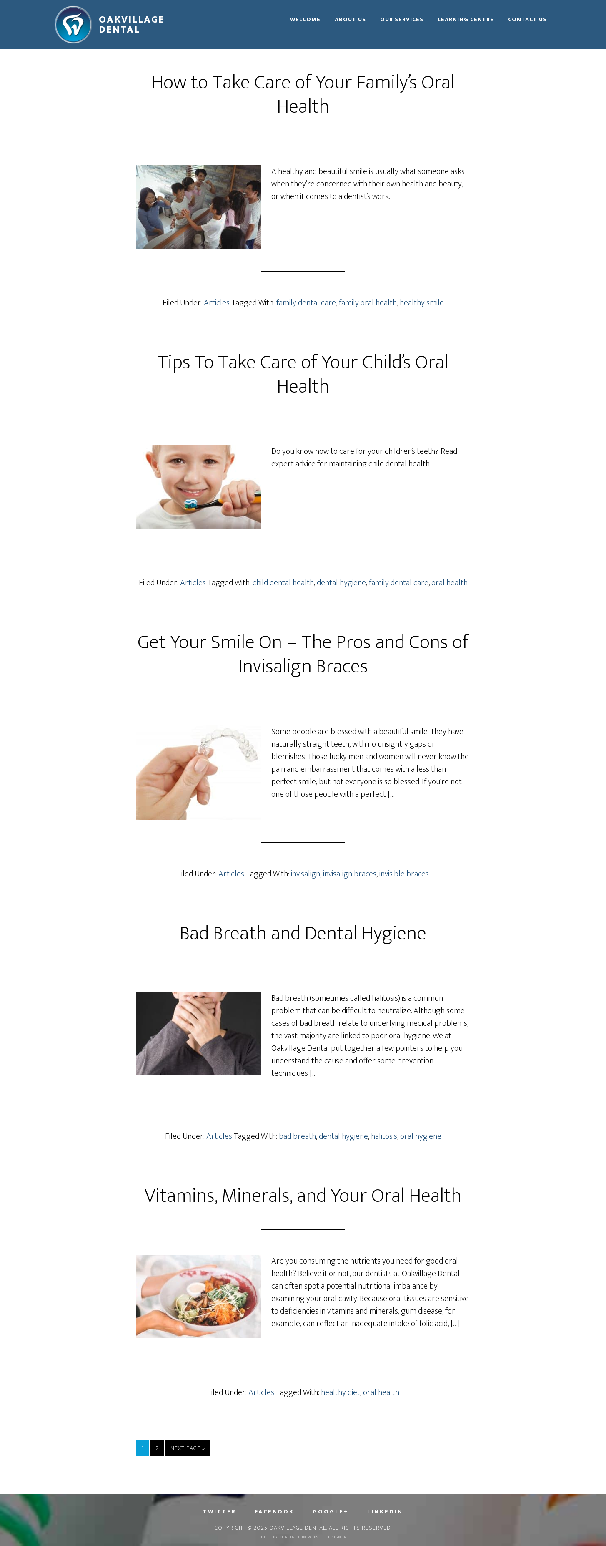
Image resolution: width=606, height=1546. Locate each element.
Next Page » (187, 1448)
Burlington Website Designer (312, 1537)
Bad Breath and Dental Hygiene (303, 933)
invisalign (305, 874)
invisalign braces (349, 874)
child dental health (283, 583)
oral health (449, 583)
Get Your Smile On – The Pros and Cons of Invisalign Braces (303, 654)
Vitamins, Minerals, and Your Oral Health (303, 1196)
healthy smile (422, 303)
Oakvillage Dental (132, 24)
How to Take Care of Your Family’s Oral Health (303, 94)
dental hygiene (341, 583)
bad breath (297, 1136)
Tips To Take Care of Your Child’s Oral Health (303, 374)
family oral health (368, 303)
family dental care (306, 303)
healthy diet (340, 1392)
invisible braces (404, 874)
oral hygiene (420, 1136)
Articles (217, 303)
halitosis (384, 1136)
